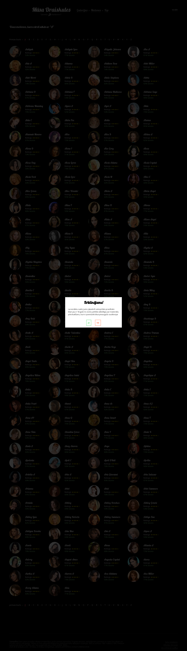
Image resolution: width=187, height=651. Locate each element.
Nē (98, 322)
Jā (89, 322)
